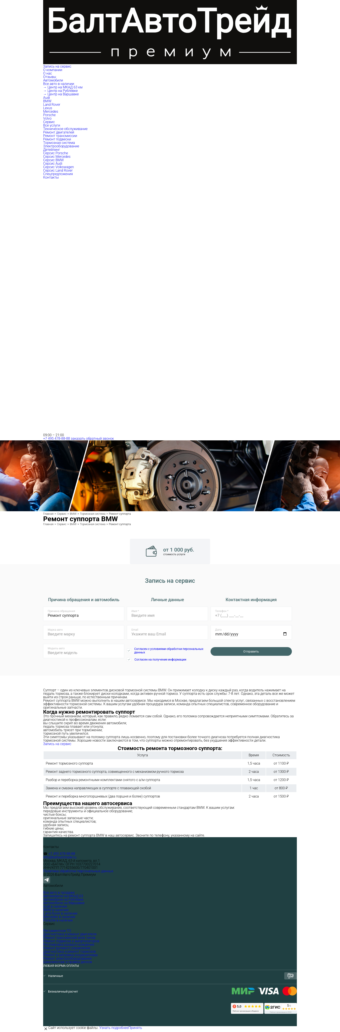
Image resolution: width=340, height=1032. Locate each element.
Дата (218, 629)
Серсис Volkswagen (58, 167)
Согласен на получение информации (160, 659)
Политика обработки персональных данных (78, 871)
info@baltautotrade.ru (59, 857)
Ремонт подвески (57, 139)
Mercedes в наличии (59, 917)
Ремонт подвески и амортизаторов (71, 941)
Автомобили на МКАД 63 (63, 896)
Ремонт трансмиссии (60, 136)
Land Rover (51, 105)
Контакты (51, 177)
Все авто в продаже (59, 892)
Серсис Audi (52, 163)
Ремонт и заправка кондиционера (70, 955)
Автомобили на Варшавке (64, 903)
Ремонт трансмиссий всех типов (69, 938)
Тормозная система (59, 143)
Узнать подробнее (113, 1028)
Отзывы (49, 77)
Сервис (49, 122)
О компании (53, 70)
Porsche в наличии (58, 920)
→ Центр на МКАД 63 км (63, 87)
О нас (47, 73)
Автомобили (53, 80)
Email (134, 629)
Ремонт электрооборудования (67, 958)
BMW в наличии (56, 910)
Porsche (49, 115)
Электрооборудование (61, 146)
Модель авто (56, 648)
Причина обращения (61, 611)
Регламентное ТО (57, 931)
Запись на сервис (57, 66)
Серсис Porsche (55, 153)
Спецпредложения (58, 174)
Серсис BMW (53, 160)
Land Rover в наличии (60, 913)
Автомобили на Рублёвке (63, 899)
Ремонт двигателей (58, 132)
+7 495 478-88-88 (56, 438)
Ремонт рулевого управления (66, 948)
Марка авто (55, 629)
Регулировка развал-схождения (68, 944)
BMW (47, 101)
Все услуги (51, 125)
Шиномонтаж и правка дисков (67, 962)
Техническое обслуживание (65, 129)
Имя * (135, 611)
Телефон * (222, 611)
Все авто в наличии (58, 84)
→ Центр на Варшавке (61, 94)
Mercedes (50, 111)
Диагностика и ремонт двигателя (69, 934)
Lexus (47, 108)
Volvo (47, 118)
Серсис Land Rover (58, 170)
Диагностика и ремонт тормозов (69, 951)
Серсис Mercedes (56, 157)
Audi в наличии (55, 906)
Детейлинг (51, 150)
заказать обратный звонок (92, 438)
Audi (46, 98)
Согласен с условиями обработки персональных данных (168, 650)
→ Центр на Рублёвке (60, 91)
